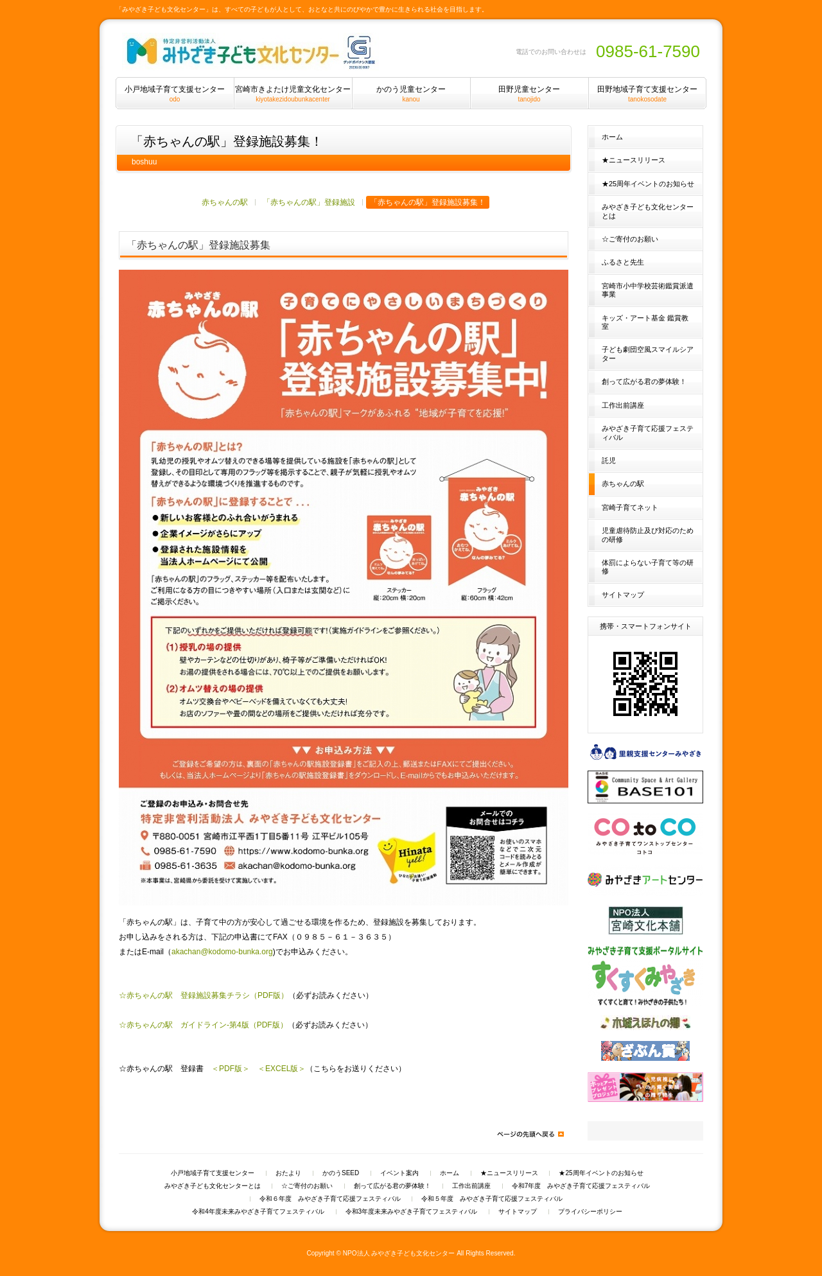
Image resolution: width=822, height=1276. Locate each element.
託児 (609, 460)
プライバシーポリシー (590, 1212)
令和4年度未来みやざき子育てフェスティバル (258, 1212)
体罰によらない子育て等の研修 (648, 567)
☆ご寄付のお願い (630, 239)
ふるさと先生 (623, 262)
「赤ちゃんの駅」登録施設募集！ (427, 202)
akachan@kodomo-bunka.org (222, 951)
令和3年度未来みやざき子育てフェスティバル (411, 1212)
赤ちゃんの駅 (225, 202)
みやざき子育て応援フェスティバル (648, 432)
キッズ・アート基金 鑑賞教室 (645, 322)
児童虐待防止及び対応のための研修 (648, 535)
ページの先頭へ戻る (529, 1134)
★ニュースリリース (633, 160)
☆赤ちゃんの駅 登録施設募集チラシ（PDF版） (203, 995)
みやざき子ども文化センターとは (648, 211)
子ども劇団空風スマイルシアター (648, 353)
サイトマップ (623, 595)
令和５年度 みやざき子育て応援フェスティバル (492, 1199)
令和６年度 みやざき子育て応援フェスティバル (330, 1199)
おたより (288, 1173)
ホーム (612, 137)
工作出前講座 (623, 405)
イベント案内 (399, 1173)
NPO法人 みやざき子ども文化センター (399, 1253)
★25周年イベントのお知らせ (648, 184)
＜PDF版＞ (230, 1068)
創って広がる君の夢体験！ (644, 381)
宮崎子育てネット (630, 507)
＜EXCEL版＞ (282, 1068)
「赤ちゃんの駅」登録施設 (309, 202)
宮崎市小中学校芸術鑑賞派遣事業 (648, 290)
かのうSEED (340, 1173)
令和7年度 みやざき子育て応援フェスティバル (581, 1186)
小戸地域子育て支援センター (212, 1173)
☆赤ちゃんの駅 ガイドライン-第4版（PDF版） (203, 1024)
